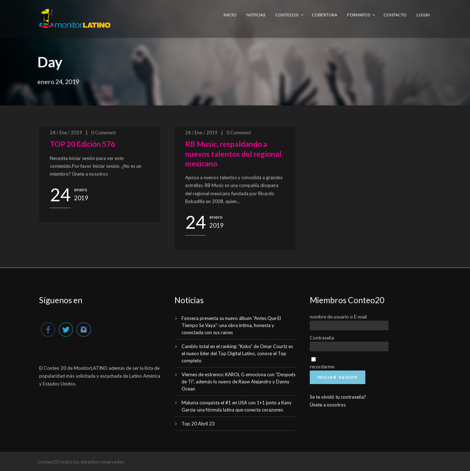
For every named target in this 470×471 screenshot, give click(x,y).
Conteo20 (286, 14)
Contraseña (322, 338)
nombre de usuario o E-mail (338, 317)
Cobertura (324, 14)
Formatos (358, 14)
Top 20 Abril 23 (198, 423)
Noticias (255, 14)
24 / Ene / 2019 (66, 132)
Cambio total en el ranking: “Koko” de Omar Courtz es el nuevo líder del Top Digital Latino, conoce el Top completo (237, 353)
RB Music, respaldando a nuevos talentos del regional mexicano (233, 153)
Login (423, 14)
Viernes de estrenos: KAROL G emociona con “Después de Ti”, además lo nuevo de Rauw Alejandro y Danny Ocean (239, 382)
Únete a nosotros (328, 405)
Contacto (395, 14)
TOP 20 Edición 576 (82, 143)
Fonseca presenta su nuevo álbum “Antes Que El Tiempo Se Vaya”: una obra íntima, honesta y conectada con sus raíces (231, 325)
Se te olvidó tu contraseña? (338, 397)
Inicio (230, 14)
